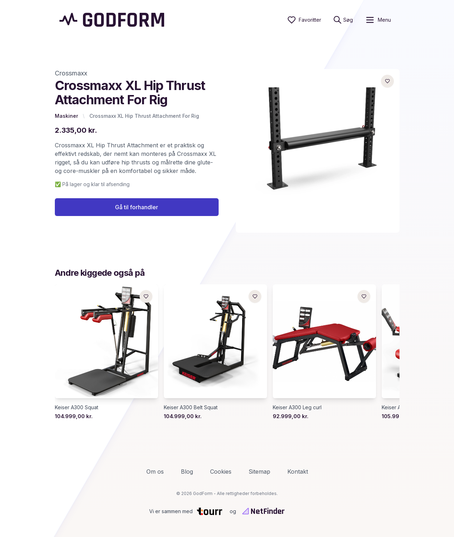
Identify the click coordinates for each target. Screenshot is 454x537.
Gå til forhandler (136, 208)
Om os (155, 471)
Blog (187, 471)
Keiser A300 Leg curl (297, 408)
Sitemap (259, 471)
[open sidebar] (378, 20)
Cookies (220, 471)
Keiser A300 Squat (76, 408)
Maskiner (66, 116)
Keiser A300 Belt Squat (191, 408)
